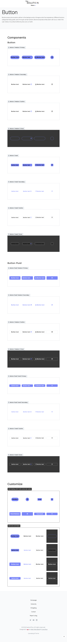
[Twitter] (30, 620)
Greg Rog (44, 629)
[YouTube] (33, 620)
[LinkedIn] (37, 620)
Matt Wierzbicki (35, 629)
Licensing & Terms (33, 633)
